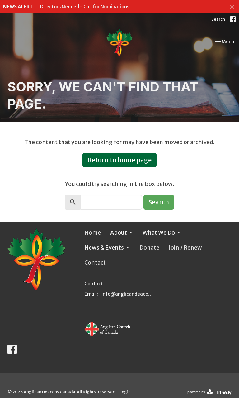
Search (218, 19)
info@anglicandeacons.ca (128, 294)
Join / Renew (185, 247)
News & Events (107, 247)
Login (125, 392)
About (121, 232)
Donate (149, 247)
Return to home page (119, 160)
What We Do (162, 232)
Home (92, 232)
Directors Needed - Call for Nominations (84, 7)
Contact (95, 262)
